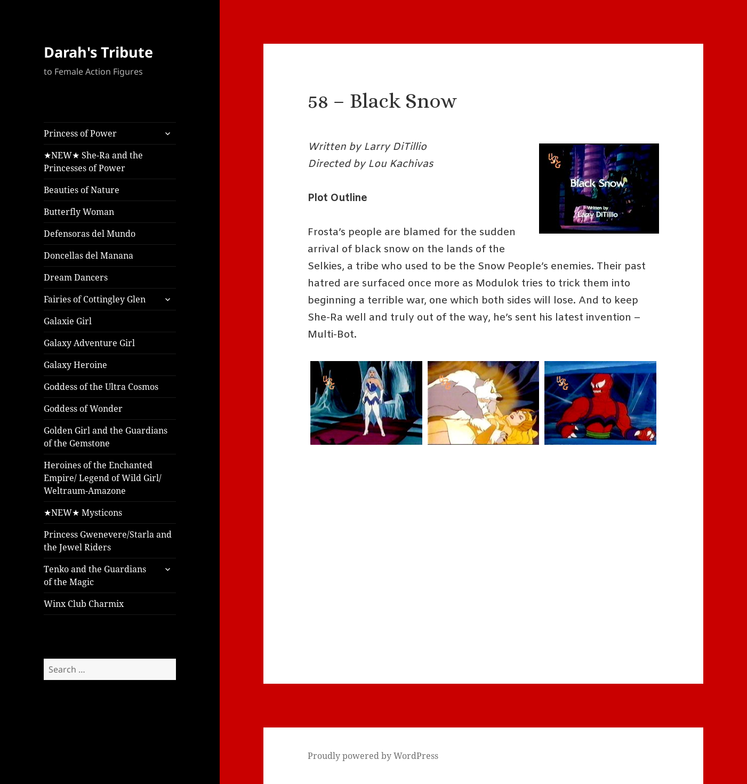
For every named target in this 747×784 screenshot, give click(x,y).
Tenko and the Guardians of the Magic (95, 575)
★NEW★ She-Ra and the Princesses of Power (93, 161)
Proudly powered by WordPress (373, 756)
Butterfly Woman (79, 212)
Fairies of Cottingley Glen (95, 299)
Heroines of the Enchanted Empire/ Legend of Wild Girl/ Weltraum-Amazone (103, 478)
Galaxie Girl (68, 321)
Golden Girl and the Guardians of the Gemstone (105, 437)
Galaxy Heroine (75, 365)
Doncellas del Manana (88, 255)
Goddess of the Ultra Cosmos (101, 387)
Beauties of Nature (81, 190)
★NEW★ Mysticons (83, 512)
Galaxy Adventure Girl (89, 343)
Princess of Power (80, 133)
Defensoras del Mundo (89, 233)
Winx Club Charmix (84, 604)
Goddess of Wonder (83, 408)
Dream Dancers (76, 277)
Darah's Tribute (98, 52)
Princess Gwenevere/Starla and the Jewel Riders (108, 541)
